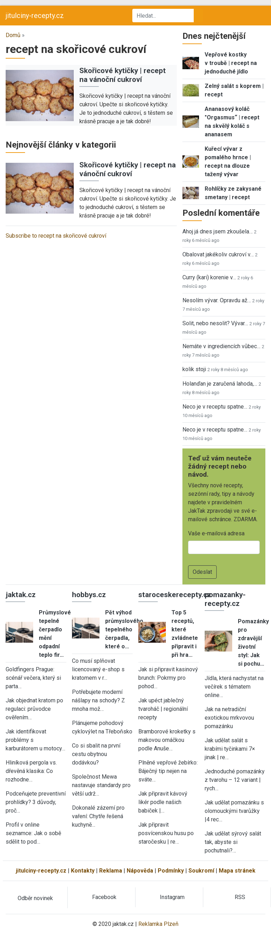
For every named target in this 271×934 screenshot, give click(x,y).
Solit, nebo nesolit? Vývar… (215, 323)
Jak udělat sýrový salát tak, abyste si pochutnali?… (233, 842)
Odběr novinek (35, 898)
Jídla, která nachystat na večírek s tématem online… (234, 686)
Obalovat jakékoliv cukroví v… (218, 254)
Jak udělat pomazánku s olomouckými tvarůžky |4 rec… (234, 811)
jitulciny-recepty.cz (35, 15)
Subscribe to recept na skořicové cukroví (56, 235)
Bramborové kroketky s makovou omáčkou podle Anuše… (166, 740)
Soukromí (201, 870)
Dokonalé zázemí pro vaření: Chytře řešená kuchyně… (98, 816)
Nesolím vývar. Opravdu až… (216, 300)
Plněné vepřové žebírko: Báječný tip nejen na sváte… (168, 771)
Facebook (104, 897)
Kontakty (83, 870)
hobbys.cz (89, 594)
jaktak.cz (21, 594)
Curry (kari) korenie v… (209, 277)
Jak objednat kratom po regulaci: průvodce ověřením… (34, 709)
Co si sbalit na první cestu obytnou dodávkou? (96, 754)
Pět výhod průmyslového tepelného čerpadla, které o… (124, 629)
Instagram (172, 897)
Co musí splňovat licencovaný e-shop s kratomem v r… (98, 669)
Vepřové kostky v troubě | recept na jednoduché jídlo (231, 63)
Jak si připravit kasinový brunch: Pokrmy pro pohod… (168, 678)
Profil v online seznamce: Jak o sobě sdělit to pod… (33, 833)
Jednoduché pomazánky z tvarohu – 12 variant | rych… (235, 780)
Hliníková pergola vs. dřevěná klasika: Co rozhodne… (31, 771)
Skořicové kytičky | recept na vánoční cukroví (122, 75)
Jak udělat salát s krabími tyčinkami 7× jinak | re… (230, 749)
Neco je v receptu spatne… (214, 406)
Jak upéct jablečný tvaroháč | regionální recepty (163, 709)
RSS (240, 897)
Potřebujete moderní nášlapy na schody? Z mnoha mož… (98, 700)
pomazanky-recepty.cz (225, 599)
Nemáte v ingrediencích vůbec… (221, 346)
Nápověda (140, 870)
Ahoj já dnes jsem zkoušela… (217, 231)
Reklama (110, 870)
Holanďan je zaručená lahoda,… (219, 383)
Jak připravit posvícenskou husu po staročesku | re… (166, 833)
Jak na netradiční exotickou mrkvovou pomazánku (229, 718)
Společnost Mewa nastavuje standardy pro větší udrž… (101, 785)
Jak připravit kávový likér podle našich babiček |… (162, 802)
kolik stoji (194, 369)
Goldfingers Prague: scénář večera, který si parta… (33, 678)
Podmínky (171, 870)
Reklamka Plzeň (158, 924)
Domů (13, 35)
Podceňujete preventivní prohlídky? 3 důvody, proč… (36, 802)
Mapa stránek (237, 870)
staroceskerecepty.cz (174, 594)
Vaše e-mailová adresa (216, 533)
